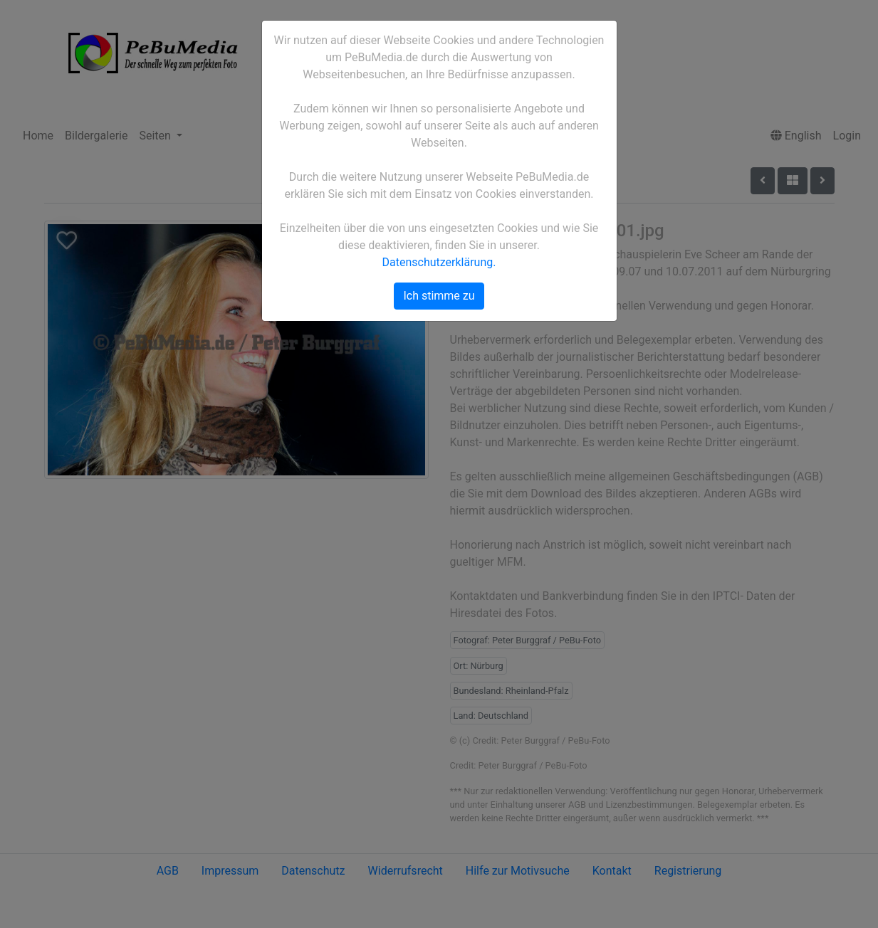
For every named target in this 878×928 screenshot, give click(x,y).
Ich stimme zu (438, 295)
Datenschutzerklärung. (439, 262)
